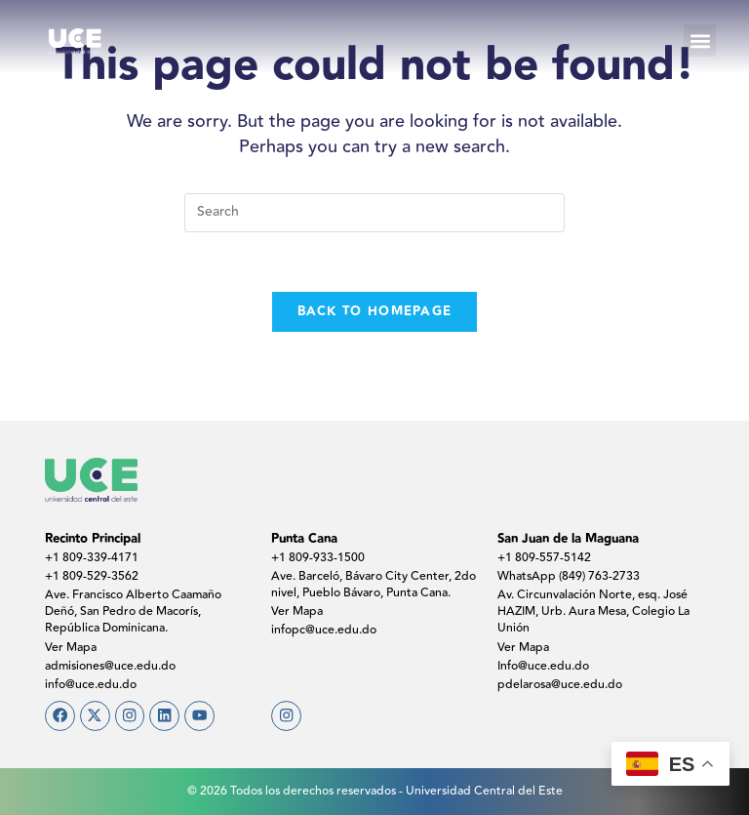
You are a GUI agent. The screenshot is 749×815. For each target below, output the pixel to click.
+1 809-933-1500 (318, 558)
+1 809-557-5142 (544, 558)
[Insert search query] (374, 212)
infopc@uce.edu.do (323, 630)
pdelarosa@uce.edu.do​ (559, 684)
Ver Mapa (71, 647)
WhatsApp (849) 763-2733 (568, 576)
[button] (700, 40)
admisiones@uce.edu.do (110, 666)
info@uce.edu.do (91, 684)
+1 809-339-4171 (91, 558)
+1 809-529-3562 (91, 576)
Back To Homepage (375, 311)
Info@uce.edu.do (543, 666)
